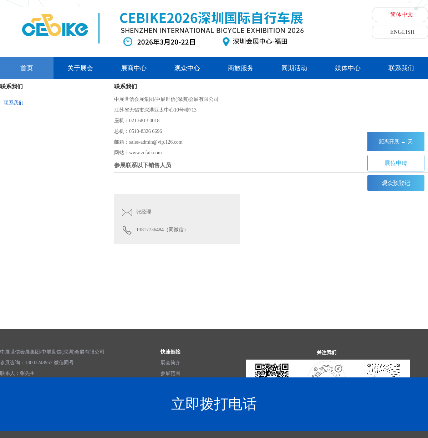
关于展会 (80, 68)
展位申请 (395, 163)
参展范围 (170, 373)
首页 (26, 68)
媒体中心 (348, 68)
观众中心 (187, 68)
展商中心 (134, 68)
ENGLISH (402, 32)
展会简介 (170, 362)
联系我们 (401, 68)
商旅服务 (241, 68)
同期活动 (294, 68)
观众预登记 (396, 183)
